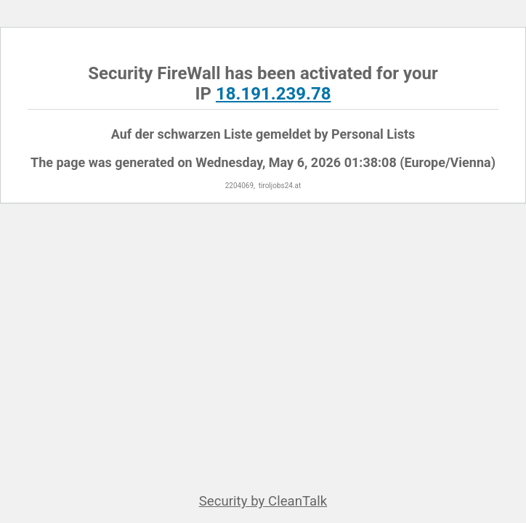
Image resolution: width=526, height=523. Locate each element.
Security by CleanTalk (263, 501)
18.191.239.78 (273, 94)
